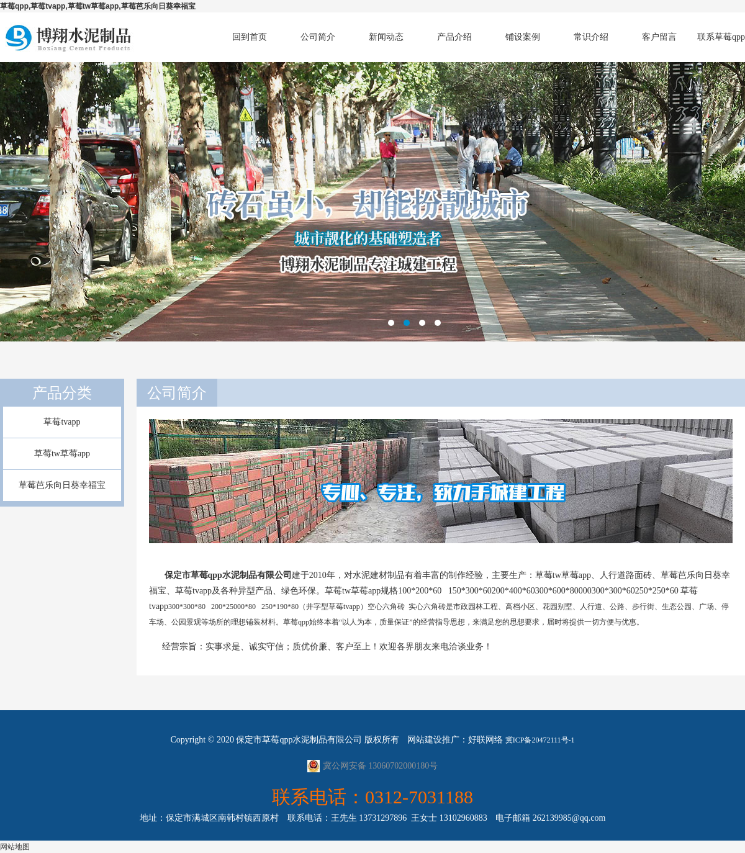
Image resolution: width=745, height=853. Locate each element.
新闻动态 (386, 37)
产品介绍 (454, 37)
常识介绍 (591, 37)
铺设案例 (522, 37)
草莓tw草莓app (62, 453)
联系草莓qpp (721, 37)
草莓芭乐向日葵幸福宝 (62, 485)
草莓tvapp (61, 421)
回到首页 (249, 37)
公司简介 (317, 37)
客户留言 (659, 37)
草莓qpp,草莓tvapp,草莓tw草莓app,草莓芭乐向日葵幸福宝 (98, 6)
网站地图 (15, 846)
